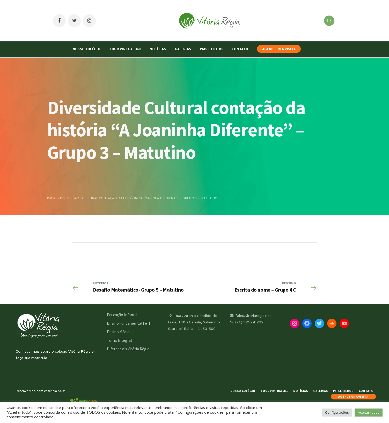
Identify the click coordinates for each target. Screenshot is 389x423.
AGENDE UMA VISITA (279, 49)
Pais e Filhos (212, 49)
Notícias (158, 49)
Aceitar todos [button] (368, 412)
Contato (240, 49)
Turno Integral (119, 340)
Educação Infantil (122, 314)
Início (52, 198)
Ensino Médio (118, 331)
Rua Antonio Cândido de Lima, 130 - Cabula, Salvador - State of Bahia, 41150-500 (194, 322)
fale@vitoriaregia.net (250, 315)
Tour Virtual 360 (125, 49)
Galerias (183, 49)
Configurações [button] (337, 412)
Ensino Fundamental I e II (128, 323)
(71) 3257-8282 (246, 322)
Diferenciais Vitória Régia (128, 348)
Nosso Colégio (87, 49)
